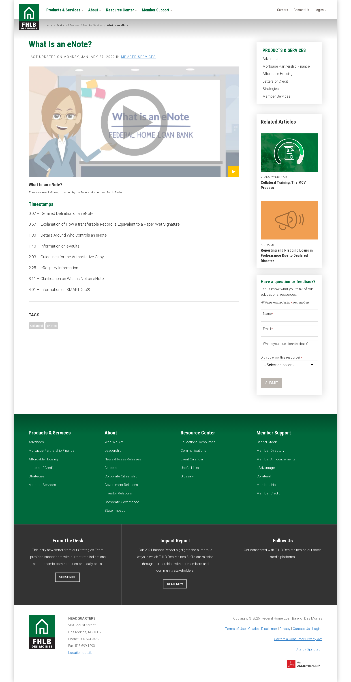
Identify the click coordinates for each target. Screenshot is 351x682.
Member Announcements (276, 459)
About (94, 10)
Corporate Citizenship (121, 476)
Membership (266, 485)
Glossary (187, 476)
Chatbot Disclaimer (262, 629)
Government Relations (121, 485)
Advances (270, 59)
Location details (80, 653)
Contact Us (301, 10)
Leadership (113, 451)
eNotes (52, 325)
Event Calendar (192, 459)
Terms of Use (235, 629)
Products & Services (64, 10)
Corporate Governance (122, 502)
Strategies (271, 89)
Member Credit (268, 493)
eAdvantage (266, 468)
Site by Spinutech (308, 649)
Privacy (285, 629)
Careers (282, 10)
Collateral (36, 325)
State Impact (115, 511)
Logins (321, 10)
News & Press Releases (123, 459)
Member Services (276, 96)
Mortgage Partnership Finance (286, 66)
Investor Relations (118, 493)
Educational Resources (198, 442)
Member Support (157, 10)
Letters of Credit (275, 81)
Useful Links (190, 468)
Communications (193, 451)
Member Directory (270, 451)
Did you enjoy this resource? (281, 357)
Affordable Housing (278, 74)
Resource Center (121, 10)
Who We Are (114, 442)
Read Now (175, 584)
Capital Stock (267, 442)
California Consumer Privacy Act (298, 639)
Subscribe (67, 577)
